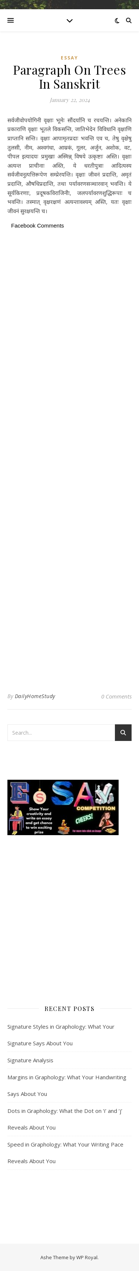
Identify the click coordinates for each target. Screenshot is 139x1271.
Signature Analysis (30, 1060)
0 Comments (116, 696)
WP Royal (86, 1257)
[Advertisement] (69, 303)
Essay (69, 58)
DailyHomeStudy (35, 696)
